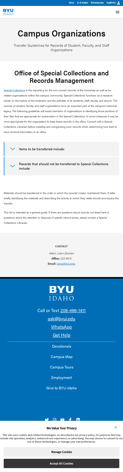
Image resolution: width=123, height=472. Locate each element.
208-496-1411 (73, 310)
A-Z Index (82, 2)
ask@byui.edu (61, 318)
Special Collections (14, 90)
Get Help (61, 335)
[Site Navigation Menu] (117, 12)
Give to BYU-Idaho (61, 388)
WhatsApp (61, 326)
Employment (61, 377)
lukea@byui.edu (66, 263)
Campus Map (61, 356)
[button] (115, 427)
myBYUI (113, 2)
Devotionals (61, 346)
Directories (97, 2)
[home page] (8, 12)
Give (71, 2)
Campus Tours (61, 367)
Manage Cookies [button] (61, 452)
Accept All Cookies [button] (61, 463)
